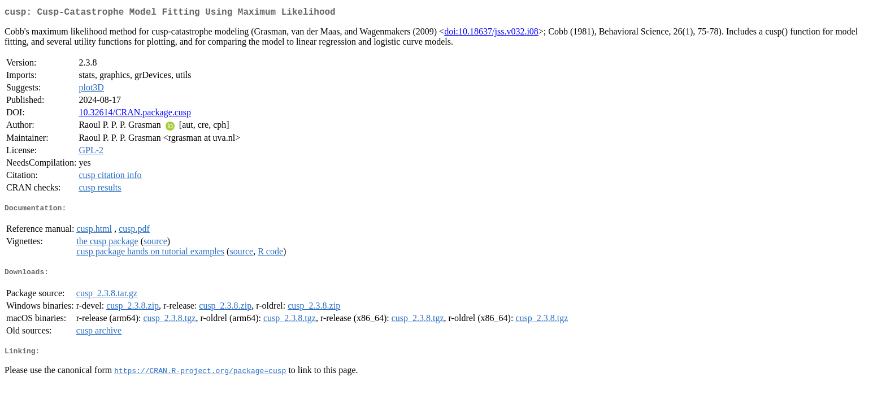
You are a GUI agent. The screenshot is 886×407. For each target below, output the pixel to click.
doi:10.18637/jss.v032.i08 (491, 33)
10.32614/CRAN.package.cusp (135, 114)
